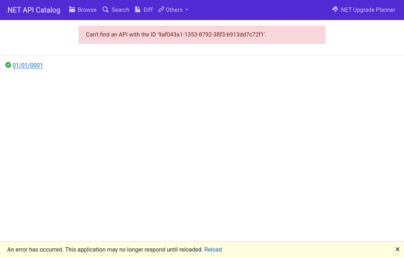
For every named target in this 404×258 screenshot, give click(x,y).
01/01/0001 (28, 65)
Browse (83, 9)
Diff (144, 9)
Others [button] (171, 9)
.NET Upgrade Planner (363, 9)
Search (116, 9)
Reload (213, 249)
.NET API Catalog (33, 10)
